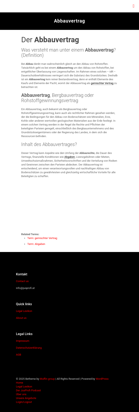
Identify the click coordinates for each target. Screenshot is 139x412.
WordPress (102, 378)
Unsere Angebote (26, 398)
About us (21, 317)
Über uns (21, 394)
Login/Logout (24, 401)
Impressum (22, 340)
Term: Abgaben (36, 243)
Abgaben (69, 156)
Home (19, 382)
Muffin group (47, 378)
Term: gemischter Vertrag (42, 238)
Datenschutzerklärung (29, 347)
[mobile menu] (133, 6)
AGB (18, 354)
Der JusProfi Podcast (28, 390)
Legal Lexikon (24, 311)
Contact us (22, 281)
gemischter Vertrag (102, 83)
